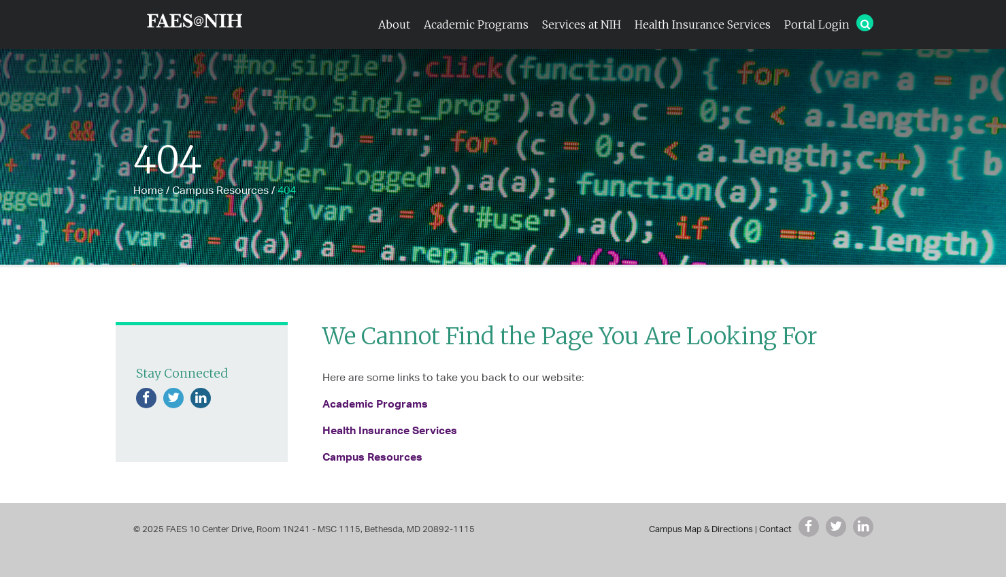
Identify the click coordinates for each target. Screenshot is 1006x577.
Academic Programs (476, 24)
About (394, 24)
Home (148, 190)
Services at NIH (581, 24)
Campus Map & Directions (701, 529)
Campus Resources (220, 190)
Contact (775, 529)
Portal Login (817, 24)
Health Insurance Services (703, 24)
